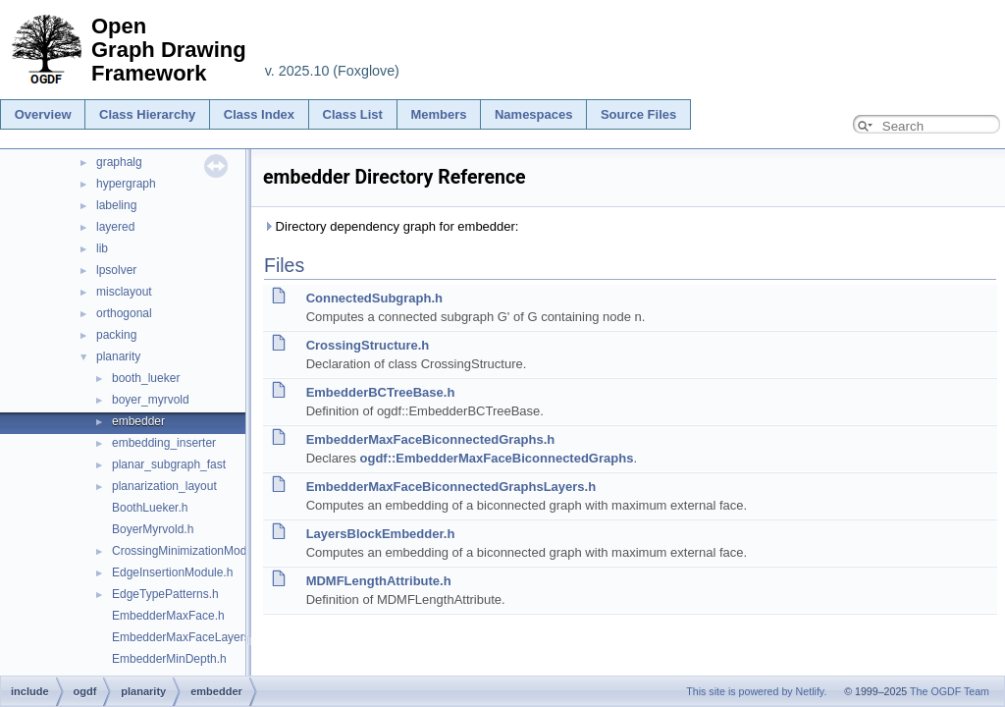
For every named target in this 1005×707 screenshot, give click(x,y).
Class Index (259, 114)
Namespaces (534, 114)
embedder (138, 421)
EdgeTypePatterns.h (165, 594)
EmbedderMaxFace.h (168, 616)
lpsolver (116, 270)
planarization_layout (164, 486)
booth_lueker (146, 378)
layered (115, 227)
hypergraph (126, 183)
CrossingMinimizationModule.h (192, 551)
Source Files (638, 114)
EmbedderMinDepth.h (169, 659)
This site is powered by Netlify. (756, 691)
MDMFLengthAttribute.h (378, 580)
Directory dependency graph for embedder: (390, 226)
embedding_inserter (164, 443)
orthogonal (124, 313)
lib (102, 248)
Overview (43, 114)
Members (438, 114)
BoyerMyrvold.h (152, 529)
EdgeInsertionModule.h (172, 572)
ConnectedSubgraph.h (374, 298)
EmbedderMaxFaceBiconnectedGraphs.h (430, 439)
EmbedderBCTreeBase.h (380, 392)
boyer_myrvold (150, 400)
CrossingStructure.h (368, 345)
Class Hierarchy (147, 114)
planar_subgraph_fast (169, 464)
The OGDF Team (949, 691)
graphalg (119, 162)
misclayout (124, 292)
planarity (118, 356)
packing (116, 335)
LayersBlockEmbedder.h (380, 533)
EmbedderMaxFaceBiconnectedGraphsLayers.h (451, 486)
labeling (116, 205)
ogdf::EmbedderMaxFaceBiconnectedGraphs (497, 458)
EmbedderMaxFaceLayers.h (186, 637)
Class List (353, 114)
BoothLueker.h (149, 508)
